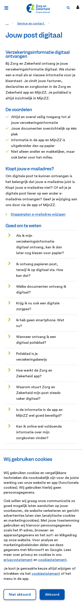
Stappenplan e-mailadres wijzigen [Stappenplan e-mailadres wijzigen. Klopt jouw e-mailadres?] (38, 214)
